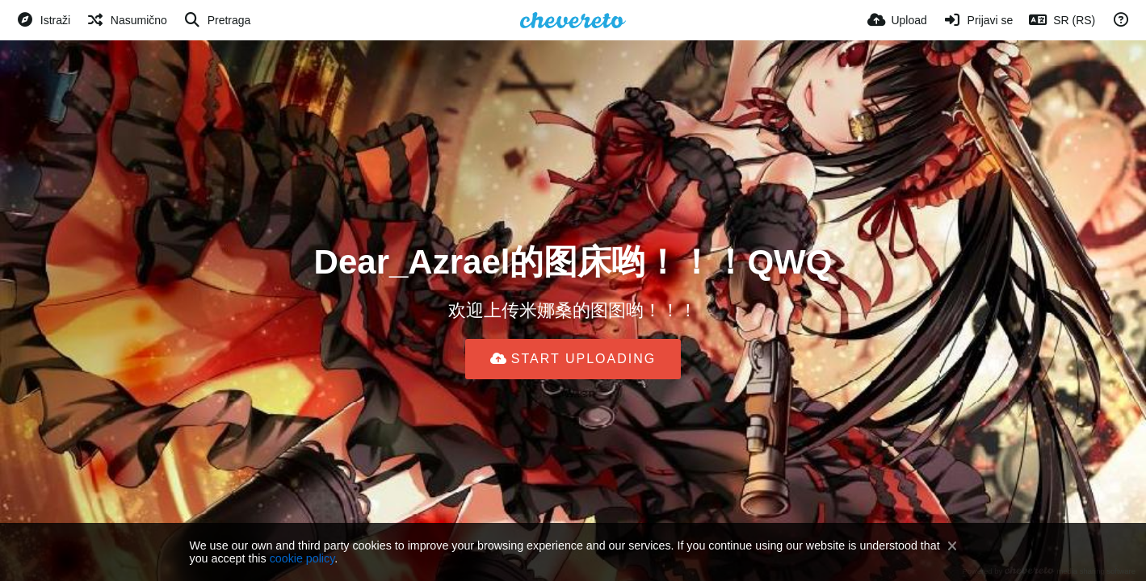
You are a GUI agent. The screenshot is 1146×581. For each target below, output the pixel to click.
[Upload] (897, 20)
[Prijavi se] (978, 20)
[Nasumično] (126, 20)
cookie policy (302, 558)
